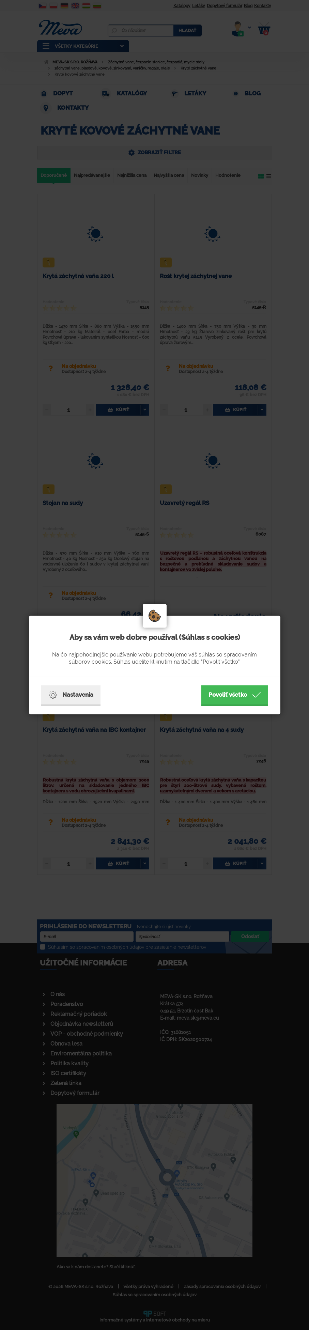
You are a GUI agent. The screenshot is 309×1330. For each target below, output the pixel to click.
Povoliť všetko (234, 695)
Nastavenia (70, 695)
